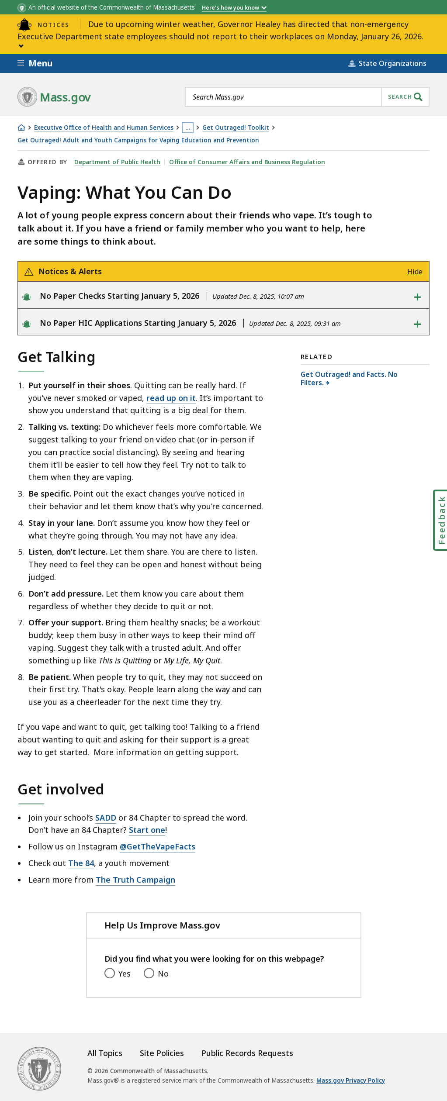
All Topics (104, 1053)
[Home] (21, 127)
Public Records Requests (247, 1053)
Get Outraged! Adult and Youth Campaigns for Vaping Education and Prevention (138, 140)
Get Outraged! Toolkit (235, 127)
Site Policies (162, 1053)
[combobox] (307, 97)
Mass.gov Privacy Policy (350, 1080)
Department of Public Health (117, 162)
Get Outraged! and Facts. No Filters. (349, 378)
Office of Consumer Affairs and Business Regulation (247, 162)
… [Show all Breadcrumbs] (188, 127)
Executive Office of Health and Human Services (103, 127)
